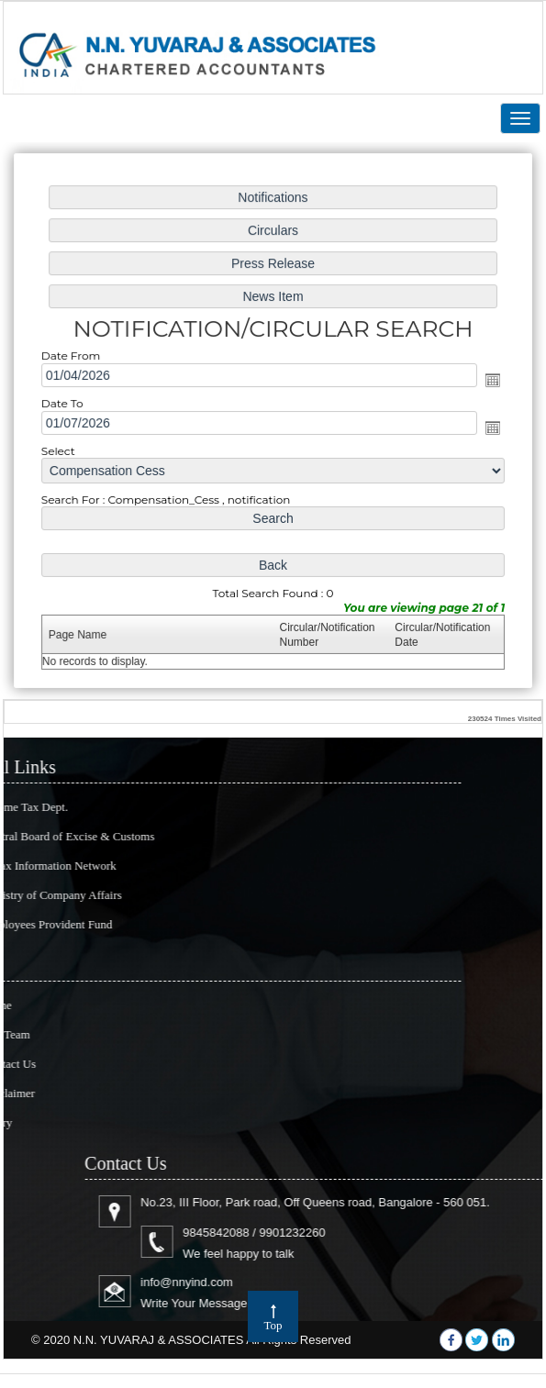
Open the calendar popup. (489, 381)
